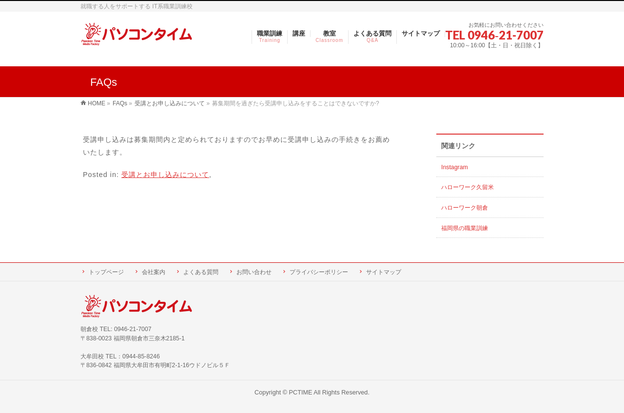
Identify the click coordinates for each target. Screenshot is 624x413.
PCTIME (300, 392)
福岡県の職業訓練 (464, 228)
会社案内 (153, 272)
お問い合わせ (254, 272)
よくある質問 (200, 272)
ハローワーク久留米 (467, 187)
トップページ (106, 272)
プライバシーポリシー (319, 272)
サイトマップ (383, 272)
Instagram (454, 167)
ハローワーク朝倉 (464, 207)
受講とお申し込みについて (165, 174)
